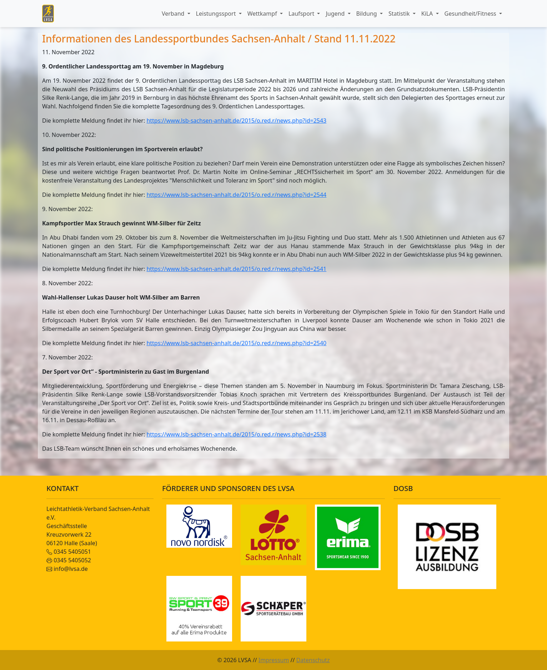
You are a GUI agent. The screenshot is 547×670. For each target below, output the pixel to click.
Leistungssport (216, 13)
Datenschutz (313, 660)
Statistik (399, 13)
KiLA (428, 13)
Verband (174, 13)
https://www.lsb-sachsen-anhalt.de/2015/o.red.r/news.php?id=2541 (236, 269)
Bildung (367, 13)
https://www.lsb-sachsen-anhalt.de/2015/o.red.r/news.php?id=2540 (236, 343)
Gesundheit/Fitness (471, 13)
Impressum (274, 660)
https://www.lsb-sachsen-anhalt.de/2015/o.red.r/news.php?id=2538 (236, 434)
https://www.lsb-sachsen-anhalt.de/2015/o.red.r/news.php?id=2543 (236, 120)
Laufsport (302, 13)
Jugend (336, 13)
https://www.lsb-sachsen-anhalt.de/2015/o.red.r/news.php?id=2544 (236, 195)
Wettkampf (262, 13)
